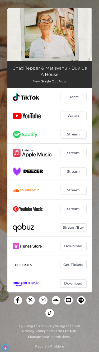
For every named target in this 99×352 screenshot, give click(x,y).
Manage (34, 337)
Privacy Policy (34, 331)
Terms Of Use (65, 331)
